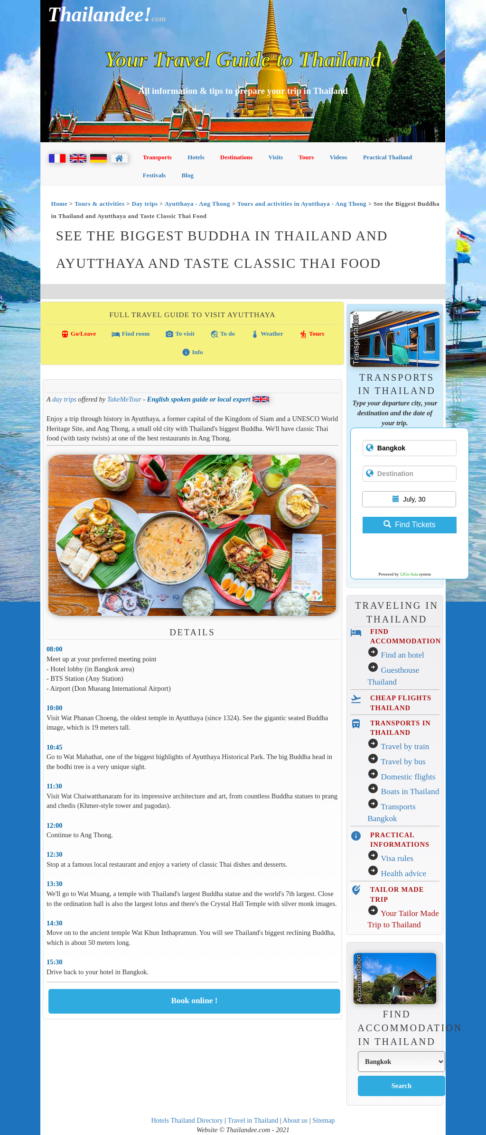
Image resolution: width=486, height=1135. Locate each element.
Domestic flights (408, 776)
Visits (276, 157)
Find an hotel (402, 654)
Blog (187, 175)
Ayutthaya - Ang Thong (197, 203)
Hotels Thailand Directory (187, 1120)
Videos (338, 157)
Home (59, 203)
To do (222, 334)
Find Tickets (409, 525)
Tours (306, 157)
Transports (157, 157)
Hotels (195, 157)
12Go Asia (409, 574)
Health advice (404, 873)
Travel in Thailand (253, 1120)
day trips (64, 399)
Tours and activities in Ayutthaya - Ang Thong (301, 203)
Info (192, 352)
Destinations (236, 157)
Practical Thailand (387, 157)
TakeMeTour (124, 399)
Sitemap (323, 1120)
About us (295, 1120)
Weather (267, 334)
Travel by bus (403, 761)
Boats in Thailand (410, 791)
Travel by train (405, 746)
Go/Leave (78, 334)
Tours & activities (99, 203)
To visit (179, 334)
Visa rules (397, 858)
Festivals (154, 175)
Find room (131, 334)
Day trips (144, 203)
